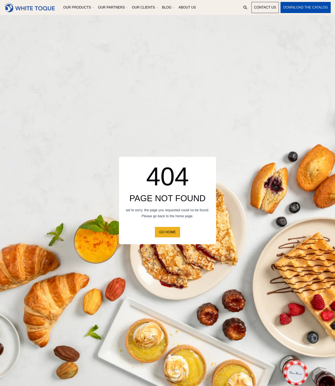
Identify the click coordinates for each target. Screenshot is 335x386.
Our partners (113, 7)
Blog (168, 7)
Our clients (145, 7)
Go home (167, 232)
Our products (78, 7)
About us (187, 7)
